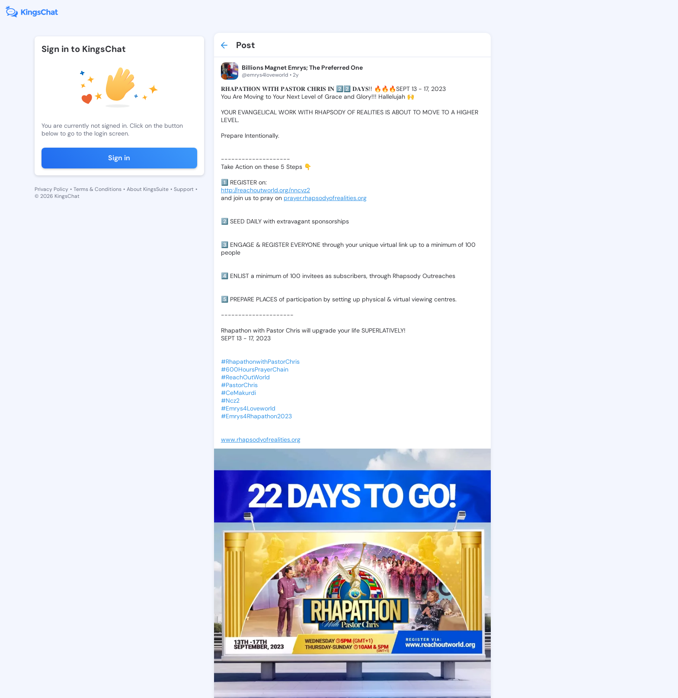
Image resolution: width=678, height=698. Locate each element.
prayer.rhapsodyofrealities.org (325, 198)
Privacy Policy (51, 189)
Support (184, 189)
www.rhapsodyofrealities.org (261, 439)
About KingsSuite (148, 189)
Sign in (119, 157)
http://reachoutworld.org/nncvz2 (265, 190)
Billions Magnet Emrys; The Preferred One (302, 67)
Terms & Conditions (98, 189)
